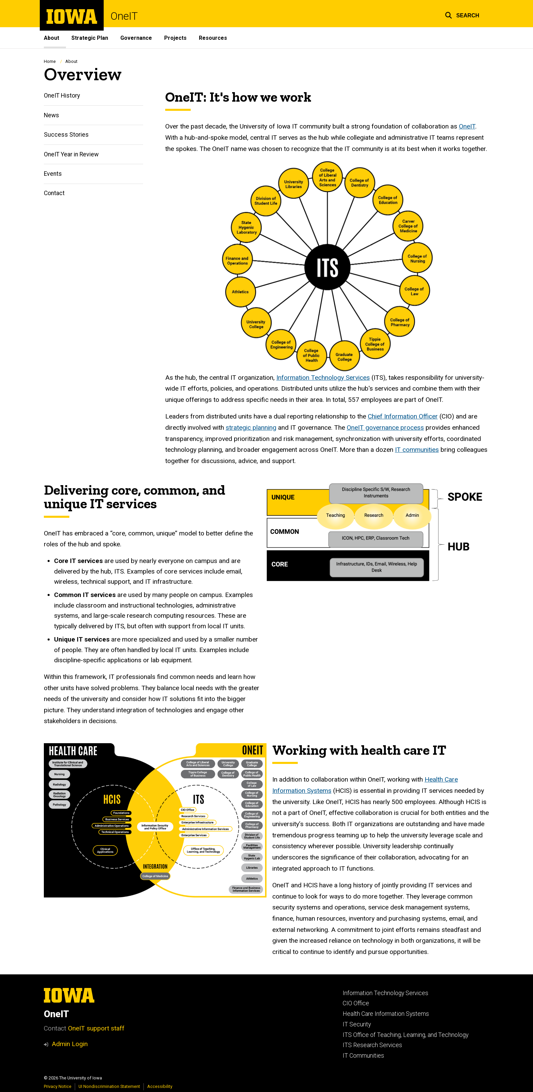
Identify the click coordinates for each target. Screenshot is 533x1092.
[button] (462, 14)
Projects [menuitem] (175, 38)
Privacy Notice (57, 1086)
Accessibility (159, 1086)
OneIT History (62, 95)
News (51, 115)
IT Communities (363, 1055)
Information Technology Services (385, 993)
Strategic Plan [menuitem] (89, 38)
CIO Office (356, 1003)
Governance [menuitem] (136, 38)
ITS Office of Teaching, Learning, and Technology (405, 1034)
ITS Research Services (372, 1045)
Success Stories (66, 135)
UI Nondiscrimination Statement (109, 1086)
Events (53, 173)
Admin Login (70, 1044)
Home (50, 61)
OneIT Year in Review (71, 154)
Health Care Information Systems (386, 1013)
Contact (54, 193)
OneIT (124, 16)
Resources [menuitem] (213, 38)
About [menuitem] (51, 38)
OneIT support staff (96, 1028)
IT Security (357, 1024)
